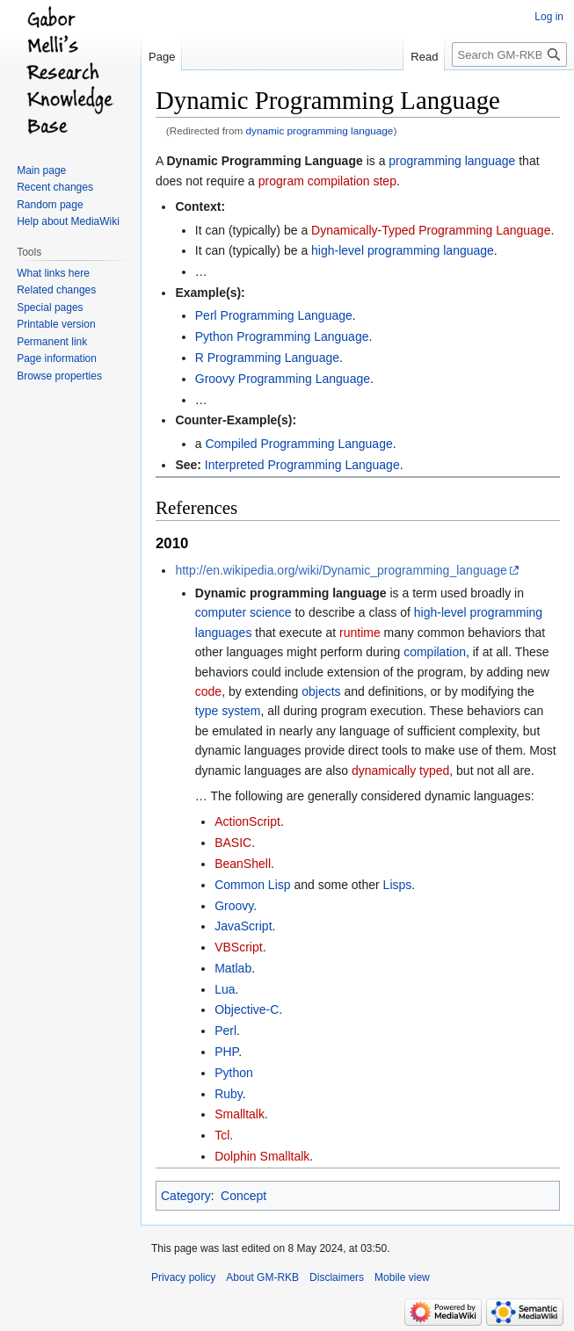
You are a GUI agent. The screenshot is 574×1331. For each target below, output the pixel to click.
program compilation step (327, 181)
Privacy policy (183, 1277)
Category (186, 1196)
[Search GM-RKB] (509, 54)
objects (321, 691)
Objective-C (246, 1009)
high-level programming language (402, 250)
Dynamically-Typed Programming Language (430, 230)
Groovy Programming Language (282, 379)
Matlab (232, 968)
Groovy (233, 906)
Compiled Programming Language (298, 444)
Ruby (228, 1094)
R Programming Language (267, 358)
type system (228, 711)
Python (233, 1073)
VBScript (238, 947)
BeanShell (242, 864)
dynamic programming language (320, 130)
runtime (360, 633)
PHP (226, 1052)
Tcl (221, 1135)
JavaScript (243, 926)
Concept (243, 1196)
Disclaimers (336, 1277)
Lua (224, 989)
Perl (225, 1031)
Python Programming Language (282, 336)
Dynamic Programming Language (264, 161)
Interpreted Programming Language (302, 465)
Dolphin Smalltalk (261, 1156)
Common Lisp (252, 885)
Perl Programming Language (273, 315)
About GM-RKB (262, 1277)
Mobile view (402, 1277)
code (208, 691)
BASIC (232, 842)
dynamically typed (400, 770)
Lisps (397, 885)
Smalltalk (239, 1114)
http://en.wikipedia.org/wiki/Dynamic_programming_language (340, 570)
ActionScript (247, 821)
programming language (452, 161)
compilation (434, 652)
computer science (243, 612)
